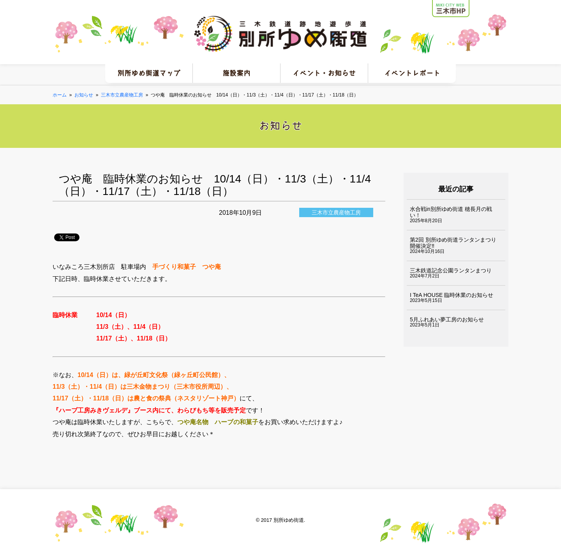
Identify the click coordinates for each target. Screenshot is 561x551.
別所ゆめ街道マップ (148, 73)
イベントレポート (412, 73)
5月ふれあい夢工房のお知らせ (447, 319)
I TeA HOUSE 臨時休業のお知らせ (451, 295)
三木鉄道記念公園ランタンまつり (451, 270)
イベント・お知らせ (324, 73)
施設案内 (236, 73)
